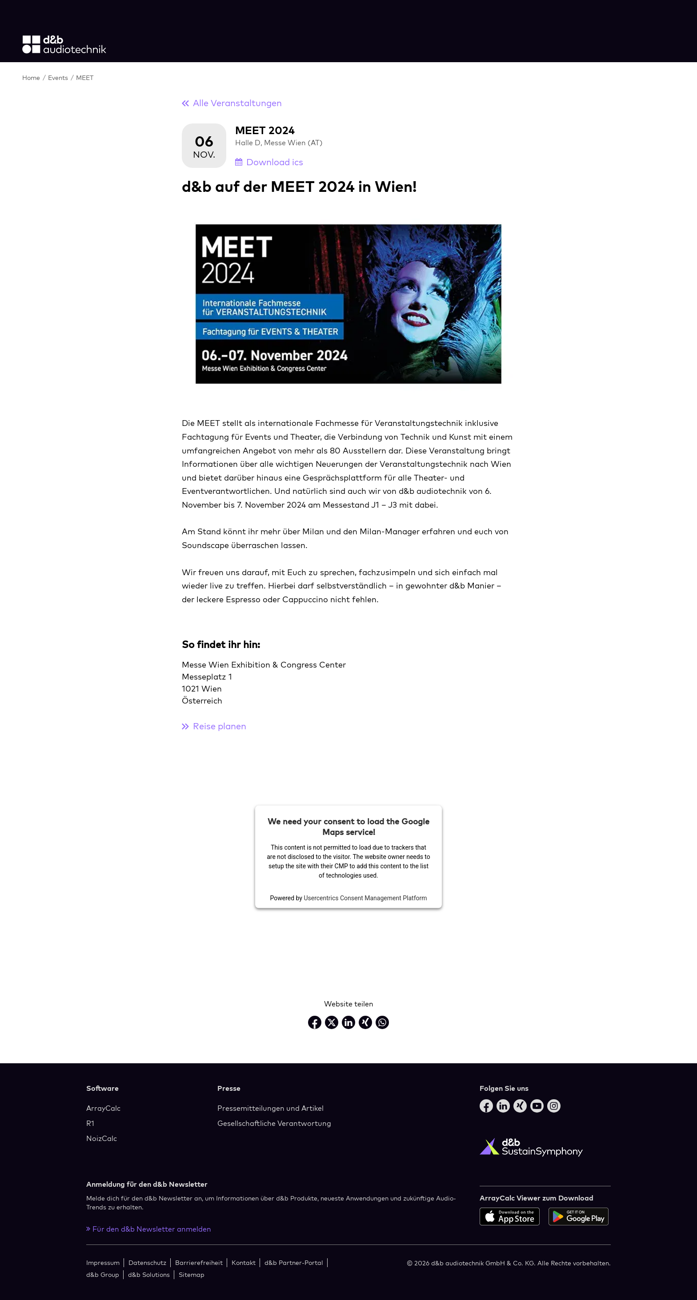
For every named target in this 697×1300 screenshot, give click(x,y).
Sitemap (191, 1274)
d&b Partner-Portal (293, 1262)
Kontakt (244, 1262)
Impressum (103, 1262)
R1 (90, 1123)
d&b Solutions (149, 1274)
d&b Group (102, 1274)
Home (32, 77)
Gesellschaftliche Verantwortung (274, 1123)
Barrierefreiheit (199, 1262)
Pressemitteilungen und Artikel (270, 1108)
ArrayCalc (103, 1108)
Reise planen (214, 725)
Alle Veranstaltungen (232, 102)
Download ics (269, 161)
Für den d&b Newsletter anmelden (148, 1228)
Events (59, 77)
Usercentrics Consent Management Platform (365, 897)
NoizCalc (101, 1138)
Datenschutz (147, 1262)
